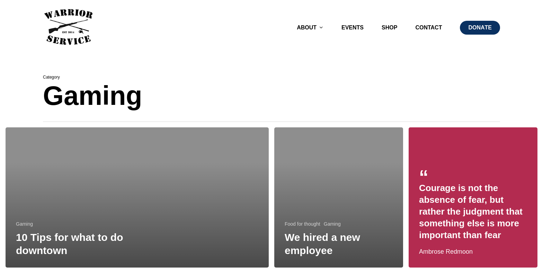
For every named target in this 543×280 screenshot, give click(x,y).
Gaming (24, 224)
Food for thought (302, 224)
